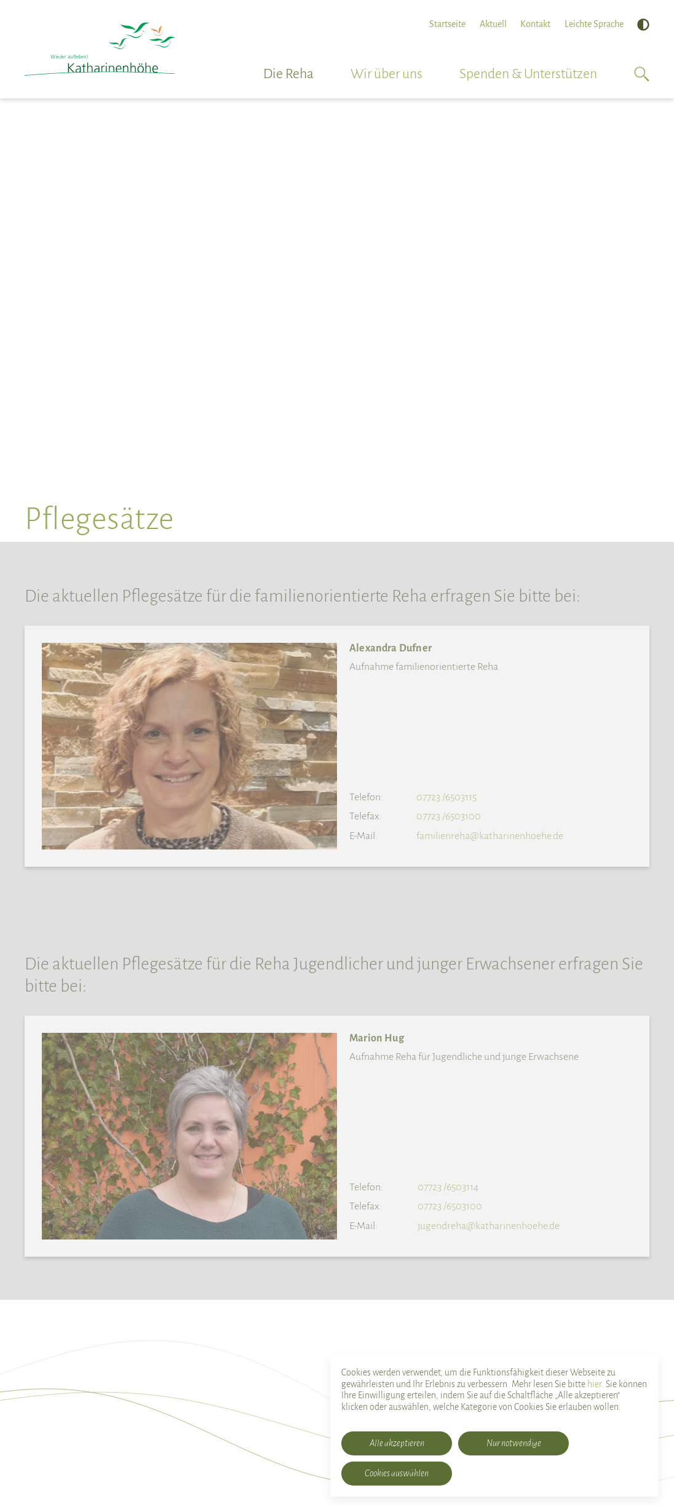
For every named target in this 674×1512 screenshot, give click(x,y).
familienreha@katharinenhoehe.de (489, 836)
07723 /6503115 (446, 797)
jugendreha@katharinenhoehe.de (489, 1225)
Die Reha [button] (288, 73)
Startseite (447, 24)
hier (594, 1384)
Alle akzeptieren (397, 1443)
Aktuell (493, 24)
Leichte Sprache (594, 24)
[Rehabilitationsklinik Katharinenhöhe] (100, 49)
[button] (641, 73)
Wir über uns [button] (386, 73)
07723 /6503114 (448, 1187)
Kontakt (535, 24)
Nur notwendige (513, 1443)
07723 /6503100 (448, 816)
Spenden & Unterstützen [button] (528, 73)
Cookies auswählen (397, 1473)
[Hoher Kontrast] (643, 24)
